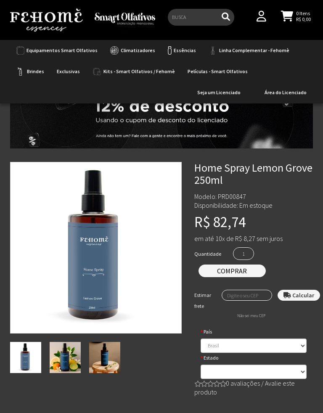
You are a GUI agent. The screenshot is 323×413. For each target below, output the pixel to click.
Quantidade (207, 254)
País (208, 331)
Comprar (232, 271)
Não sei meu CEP (251, 315)
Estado (211, 358)
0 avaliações (243, 383)
